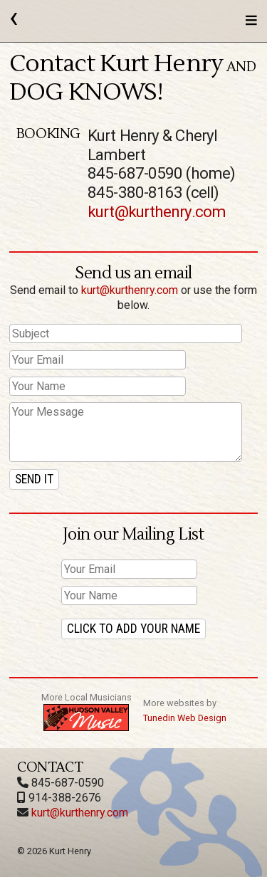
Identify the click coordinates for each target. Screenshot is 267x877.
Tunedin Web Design (184, 718)
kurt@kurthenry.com (157, 211)
